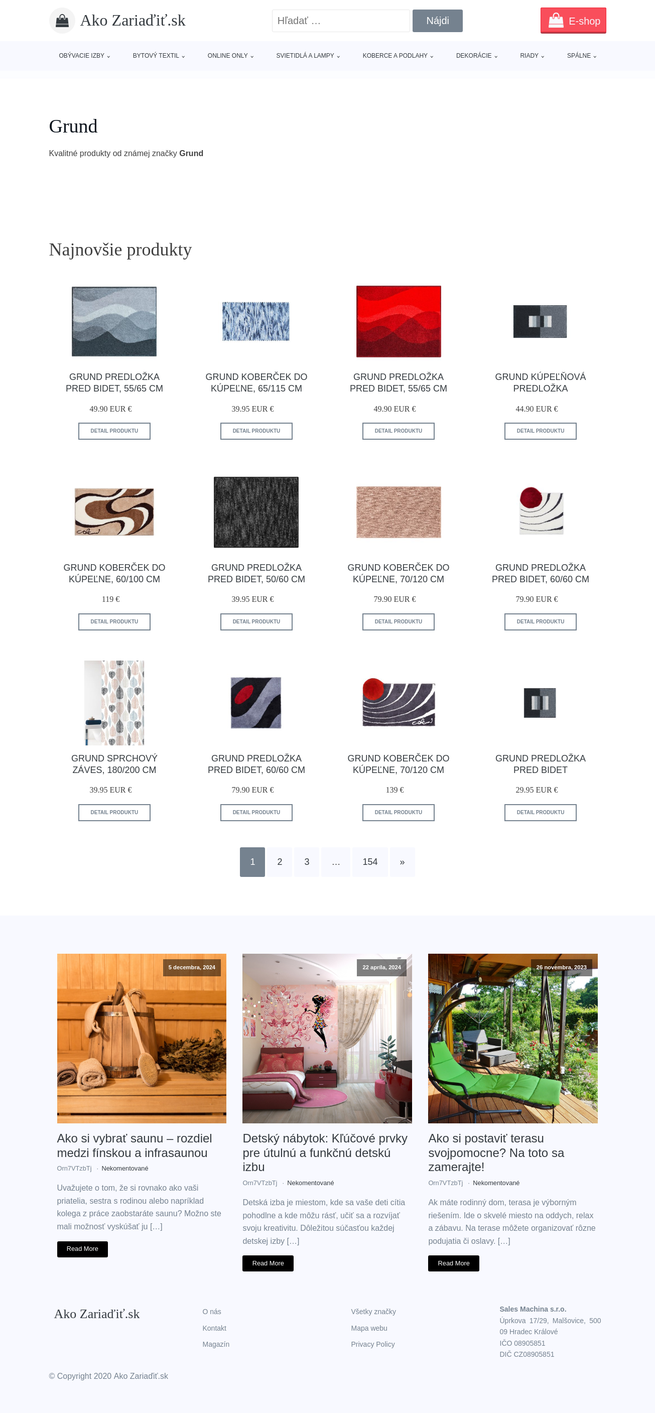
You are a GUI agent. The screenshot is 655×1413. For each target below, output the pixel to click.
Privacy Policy (373, 1344)
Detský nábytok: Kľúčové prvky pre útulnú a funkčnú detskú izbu (324, 1152)
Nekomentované (124, 1168)
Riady (529, 55)
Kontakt (214, 1328)
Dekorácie (474, 55)
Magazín (216, 1344)
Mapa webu (369, 1328)
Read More (82, 1248)
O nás (212, 1312)
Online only (228, 55)
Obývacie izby (81, 55)
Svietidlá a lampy (305, 55)
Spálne (579, 55)
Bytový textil (156, 55)
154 (369, 862)
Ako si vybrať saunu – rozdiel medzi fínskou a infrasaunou (134, 1145)
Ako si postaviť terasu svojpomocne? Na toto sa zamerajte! (496, 1152)
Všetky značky (373, 1312)
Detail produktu (115, 431)
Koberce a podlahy (395, 55)
